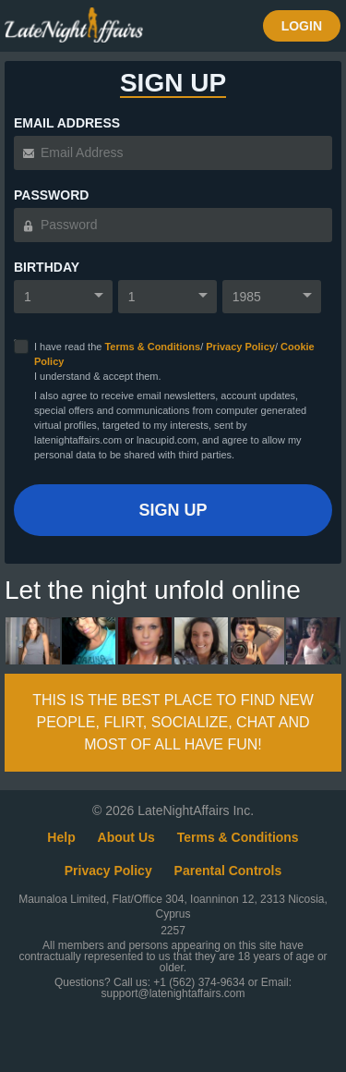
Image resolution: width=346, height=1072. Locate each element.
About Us (126, 837)
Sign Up (172, 510)
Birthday (46, 267)
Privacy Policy (240, 346)
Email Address (67, 122)
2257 (173, 930)
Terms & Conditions (152, 346)
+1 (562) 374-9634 (200, 982)
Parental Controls (228, 870)
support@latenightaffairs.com (173, 993)
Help (61, 837)
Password (51, 195)
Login (301, 25)
